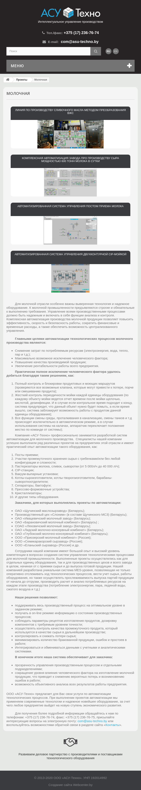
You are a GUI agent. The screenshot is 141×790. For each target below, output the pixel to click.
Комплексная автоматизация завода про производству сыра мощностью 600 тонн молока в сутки (70, 160)
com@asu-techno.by (92, 721)
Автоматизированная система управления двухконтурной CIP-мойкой (70, 254)
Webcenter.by (83, 785)
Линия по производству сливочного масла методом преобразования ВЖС (70, 112)
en (115, 51)
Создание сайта (60, 785)
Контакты (112, 725)
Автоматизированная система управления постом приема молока (71, 206)
